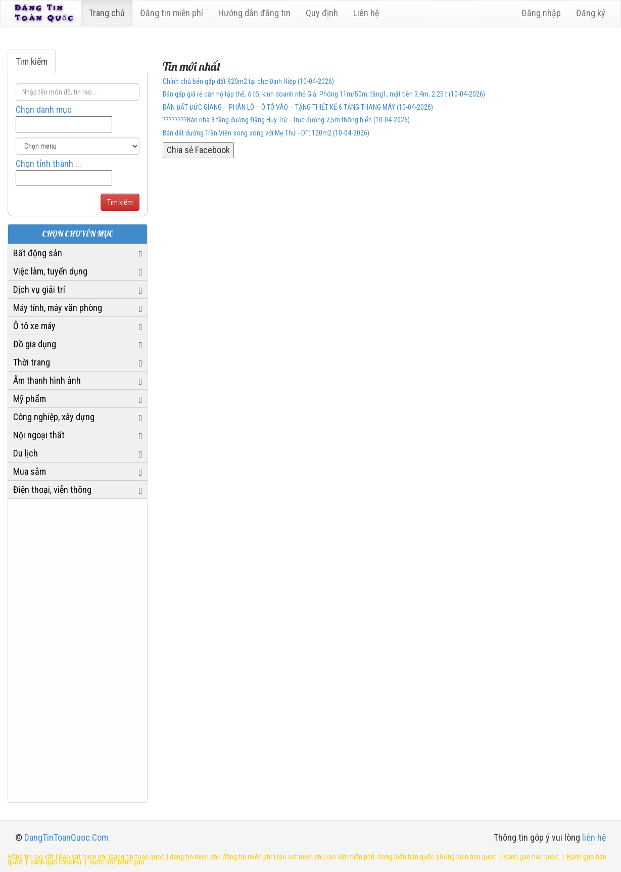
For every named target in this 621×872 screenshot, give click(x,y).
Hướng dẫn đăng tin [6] (256, 13)
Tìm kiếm (31, 61)
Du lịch (25, 453)
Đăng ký (590, 13)
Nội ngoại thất (39, 435)
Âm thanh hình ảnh (47, 380)
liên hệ (594, 837)
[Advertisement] (77, 650)
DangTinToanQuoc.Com (66, 837)
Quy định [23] (324, 13)
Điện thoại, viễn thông (52, 489)
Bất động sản (37, 253)
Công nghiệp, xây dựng (53, 416)
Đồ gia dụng (34, 344)
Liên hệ (368, 13)
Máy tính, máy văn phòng (57, 307)
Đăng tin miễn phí (173, 13)
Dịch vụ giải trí (39, 289)
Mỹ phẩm (29, 398)
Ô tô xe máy (34, 325)
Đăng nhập (541, 13)
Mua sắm (29, 471)
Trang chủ (109, 13)
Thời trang (31, 362)
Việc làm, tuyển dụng (50, 271)
